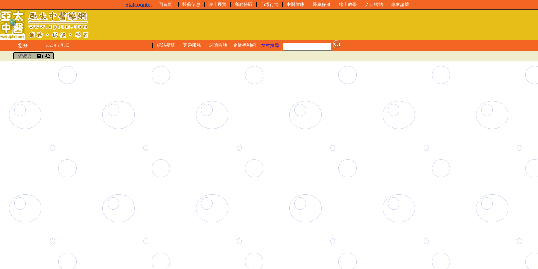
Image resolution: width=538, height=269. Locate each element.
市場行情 (270, 4)
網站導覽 (166, 45)
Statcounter (138, 4)
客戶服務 (192, 45)
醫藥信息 (191, 4)
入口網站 (374, 4)
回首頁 (165, 4)
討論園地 (218, 45)
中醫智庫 (295, 4)
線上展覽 (217, 4)
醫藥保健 (322, 4)
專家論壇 (400, 4)
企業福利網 (244, 45)
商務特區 (244, 4)
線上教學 (348, 4)
